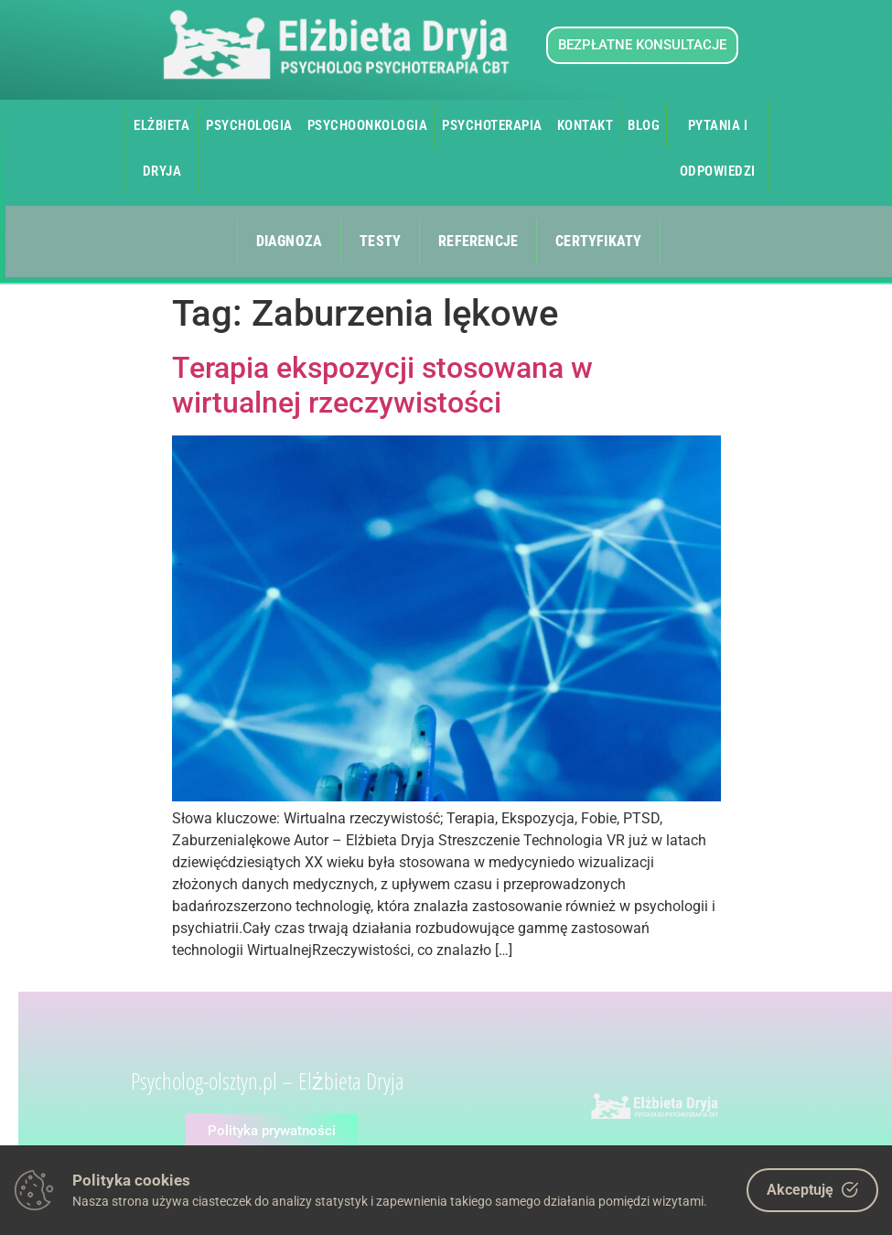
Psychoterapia (492, 125)
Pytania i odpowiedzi (718, 148)
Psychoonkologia (367, 125)
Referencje (478, 241)
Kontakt (585, 125)
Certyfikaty (598, 241)
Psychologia (249, 125)
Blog (644, 125)
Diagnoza (289, 241)
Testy (380, 241)
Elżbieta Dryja (161, 148)
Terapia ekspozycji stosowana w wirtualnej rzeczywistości (382, 385)
